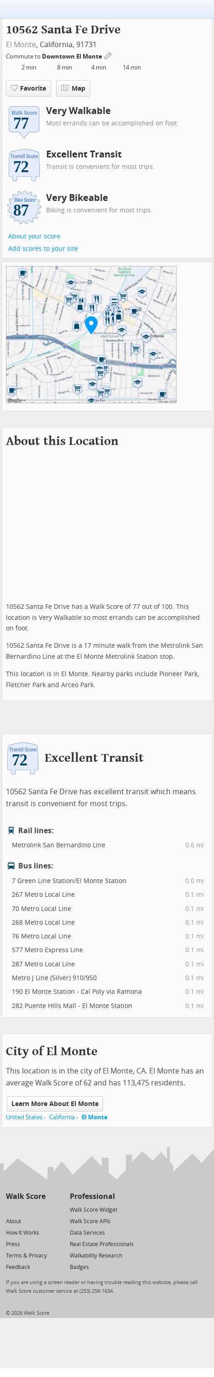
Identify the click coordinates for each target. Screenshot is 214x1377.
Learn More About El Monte (55, 1104)
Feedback (18, 1267)
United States (24, 1117)
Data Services (87, 1233)
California (62, 1117)
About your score (34, 236)
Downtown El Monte (73, 56)
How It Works (22, 1233)
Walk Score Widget (93, 1210)
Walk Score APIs (90, 1221)
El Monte (21, 44)
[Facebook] (25, 1209)
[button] (91, 325)
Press (13, 1244)
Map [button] (73, 88)
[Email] (39, 1209)
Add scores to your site (43, 249)
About (13, 1221)
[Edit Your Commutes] (108, 55)
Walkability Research (96, 1255)
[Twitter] (11, 1209)
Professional (92, 1196)
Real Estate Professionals (102, 1244)
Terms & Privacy (26, 1255)
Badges (79, 1267)
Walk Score (26, 1196)
